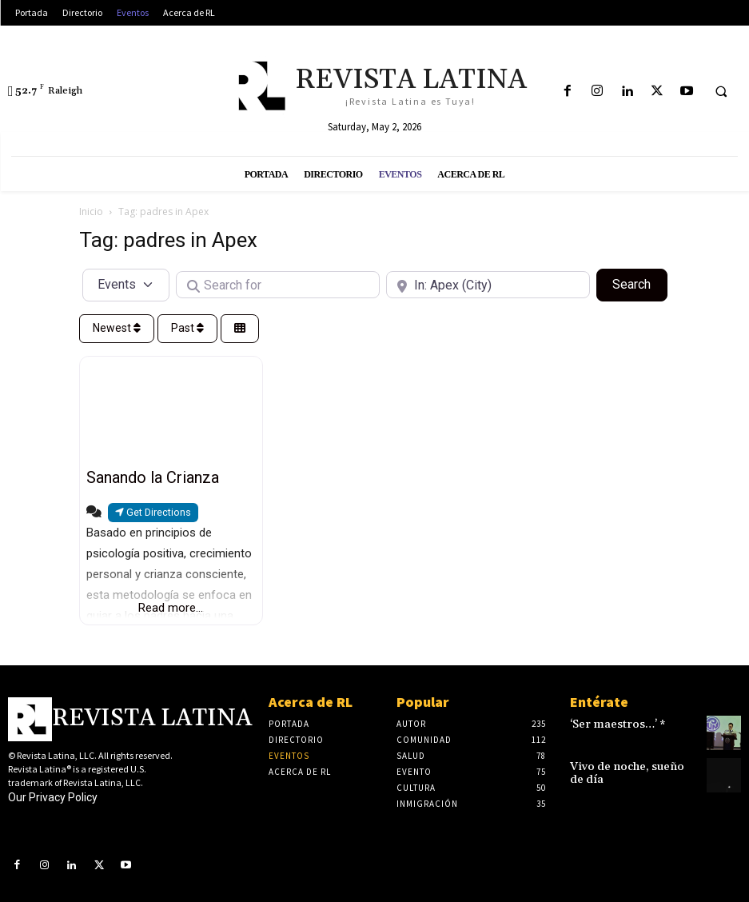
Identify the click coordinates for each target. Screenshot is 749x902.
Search (639, 283)
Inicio (91, 211)
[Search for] (278, 284)
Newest (117, 327)
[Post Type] (126, 285)
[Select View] (240, 329)
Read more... (170, 608)
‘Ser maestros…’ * (610, 725)
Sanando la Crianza (152, 477)
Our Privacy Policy (53, 797)
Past (187, 327)
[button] (721, 92)
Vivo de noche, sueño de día (632, 768)
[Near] (488, 284)
